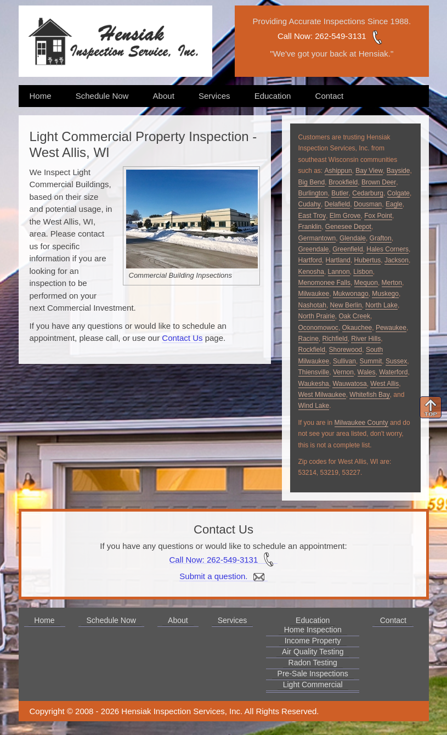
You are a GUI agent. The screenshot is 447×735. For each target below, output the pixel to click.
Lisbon (362, 272)
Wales (367, 372)
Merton (392, 283)
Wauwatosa (349, 384)
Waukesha (313, 384)
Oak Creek (354, 316)
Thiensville (314, 372)
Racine (308, 339)
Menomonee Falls (324, 283)
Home (41, 95)
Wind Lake (314, 405)
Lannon (339, 272)
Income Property (313, 640)
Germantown (317, 238)
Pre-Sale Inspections (313, 673)
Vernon (343, 372)
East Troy (312, 216)
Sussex (396, 361)
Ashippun (338, 171)
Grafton (381, 238)
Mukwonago (351, 294)
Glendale (353, 238)
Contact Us (182, 338)
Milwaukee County (361, 423)
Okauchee (357, 328)
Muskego (385, 294)
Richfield (335, 339)
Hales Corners (387, 249)
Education (272, 95)
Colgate (398, 193)
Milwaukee (314, 294)
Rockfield (311, 350)
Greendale (313, 249)
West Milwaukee (322, 395)
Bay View (369, 171)
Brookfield (343, 182)
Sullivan (344, 361)
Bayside (398, 171)
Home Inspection (313, 629)
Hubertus (367, 260)
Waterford (393, 372)
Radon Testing (312, 662)
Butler (339, 193)
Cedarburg (367, 193)
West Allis (384, 384)
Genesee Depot (348, 227)
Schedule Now (102, 95)
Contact (329, 95)
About (163, 95)
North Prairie (316, 316)
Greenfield (347, 249)
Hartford (310, 260)
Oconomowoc (318, 328)
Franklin (310, 227)
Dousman (368, 204)
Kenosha (311, 272)
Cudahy (309, 204)
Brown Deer (378, 182)
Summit (371, 361)
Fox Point (378, 216)
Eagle (394, 204)
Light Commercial (313, 684)
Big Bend (311, 182)
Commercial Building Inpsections (181, 275)
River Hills (366, 339)
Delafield (337, 204)
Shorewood (346, 350)
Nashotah (312, 305)
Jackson (396, 260)
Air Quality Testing (313, 651)
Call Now (294, 36)
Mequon (366, 283)
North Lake (381, 305)
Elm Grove (345, 216)
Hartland (338, 260)
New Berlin (346, 305)
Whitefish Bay (369, 395)
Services (214, 95)
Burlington (313, 193)
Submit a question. (223, 576)
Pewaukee (391, 328)
